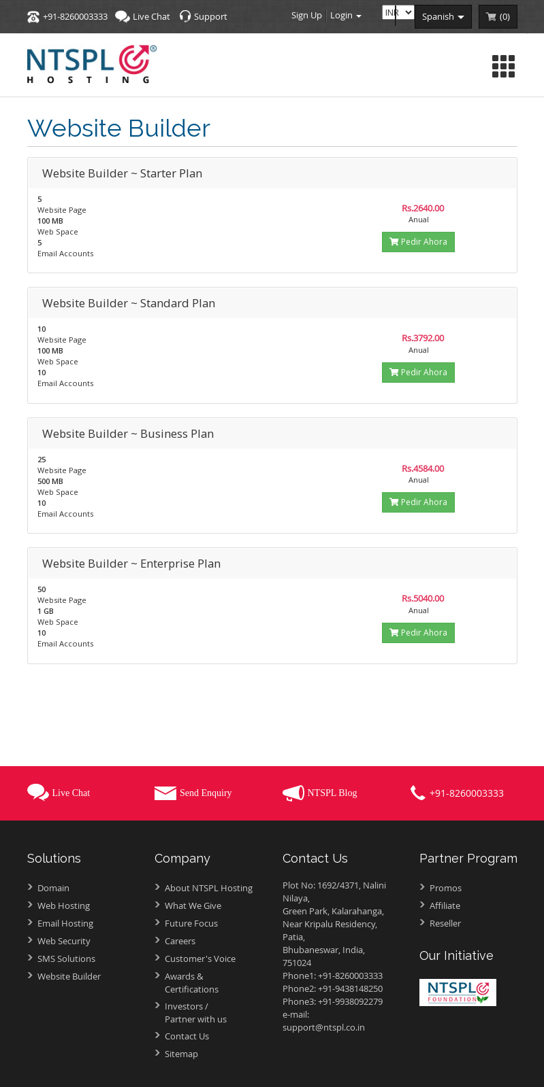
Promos (446, 888)
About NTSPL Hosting (209, 888)
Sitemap (181, 1054)
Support (210, 16)
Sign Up (306, 15)
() (505, 16)
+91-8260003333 (75, 16)
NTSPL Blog (332, 793)
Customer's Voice (200, 958)
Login (346, 15)
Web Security (64, 941)
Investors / (213, 1012)
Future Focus (191, 923)
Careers (180, 941)
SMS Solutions (66, 958)
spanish (443, 16)
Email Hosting (65, 923)
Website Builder (69, 976)
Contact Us (187, 1036)
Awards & (213, 982)
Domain (53, 888)
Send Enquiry (206, 793)
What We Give (193, 905)
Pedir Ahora (418, 241)
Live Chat (151, 16)
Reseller (445, 923)
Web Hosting (63, 905)
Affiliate (445, 905)
